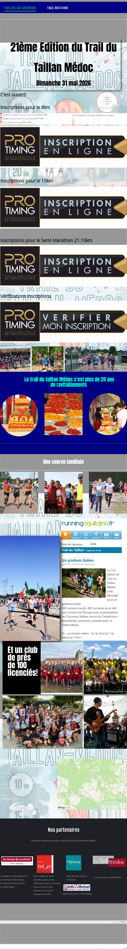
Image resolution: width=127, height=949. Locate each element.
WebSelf (123, 922)
